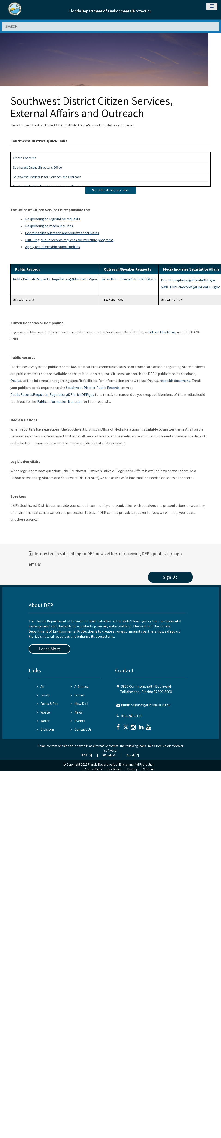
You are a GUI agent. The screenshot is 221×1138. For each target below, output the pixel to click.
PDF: (86, 755)
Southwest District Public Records (93, 387)
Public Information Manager (59, 401)
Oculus (15, 380)
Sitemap (149, 769)
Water (43, 721)
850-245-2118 (131, 716)
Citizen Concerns (24, 158)
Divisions (26, 125)
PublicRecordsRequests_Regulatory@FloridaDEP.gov (55, 279)
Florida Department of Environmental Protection (110, 11)
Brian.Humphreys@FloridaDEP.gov (129, 279)
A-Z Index (80, 686)
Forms (78, 695)
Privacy (132, 769)
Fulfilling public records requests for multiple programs (69, 239)
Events (78, 721)
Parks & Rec (47, 703)
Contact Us (81, 729)
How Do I (79, 703)
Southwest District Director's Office (37, 167)
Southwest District (44, 125)
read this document (175, 380)
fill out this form (161, 332)
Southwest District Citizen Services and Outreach (47, 177)
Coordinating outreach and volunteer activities (62, 233)
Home (14, 125)
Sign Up (170, 577)
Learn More (49, 649)
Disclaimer (115, 769)
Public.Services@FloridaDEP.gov (145, 705)
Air (41, 686)
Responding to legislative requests (52, 219)
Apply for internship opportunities (52, 246)
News (77, 712)
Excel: (133, 755)
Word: (109, 755)
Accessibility (93, 769)
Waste (43, 712)
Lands (43, 695)
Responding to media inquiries (49, 226)
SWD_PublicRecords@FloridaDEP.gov (190, 287)
